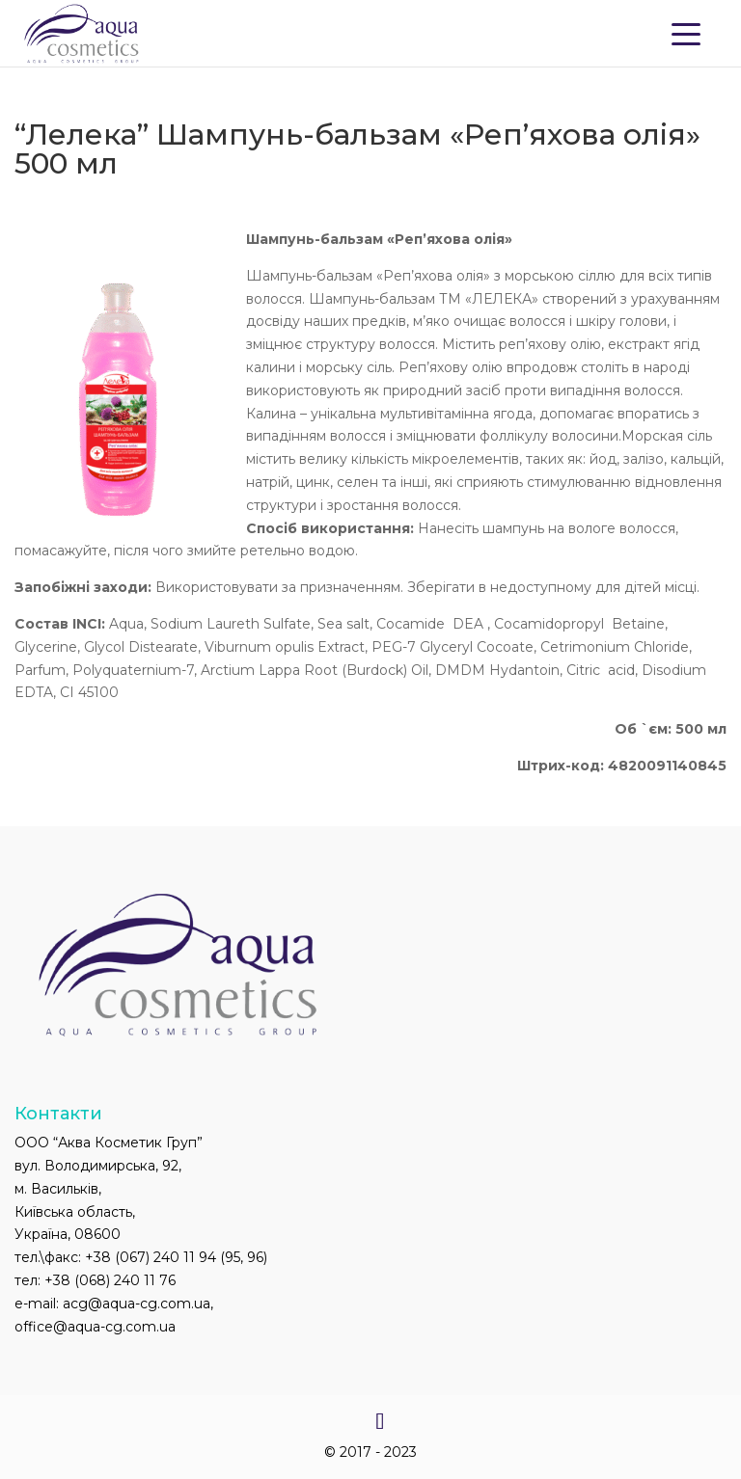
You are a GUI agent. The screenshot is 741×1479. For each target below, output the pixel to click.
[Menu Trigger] (686, 32)
